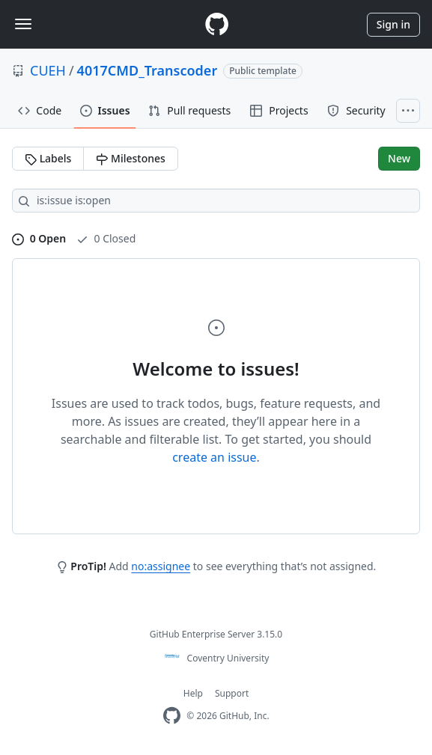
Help (193, 693)
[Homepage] (216, 24)
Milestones (130, 158)
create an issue (214, 457)
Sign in (393, 24)
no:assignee (160, 566)
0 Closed (106, 238)
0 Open (39, 238)
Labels (48, 158)
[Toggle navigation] (23, 24)
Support (232, 693)
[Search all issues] (216, 201)
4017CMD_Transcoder (147, 70)
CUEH (48, 70)
